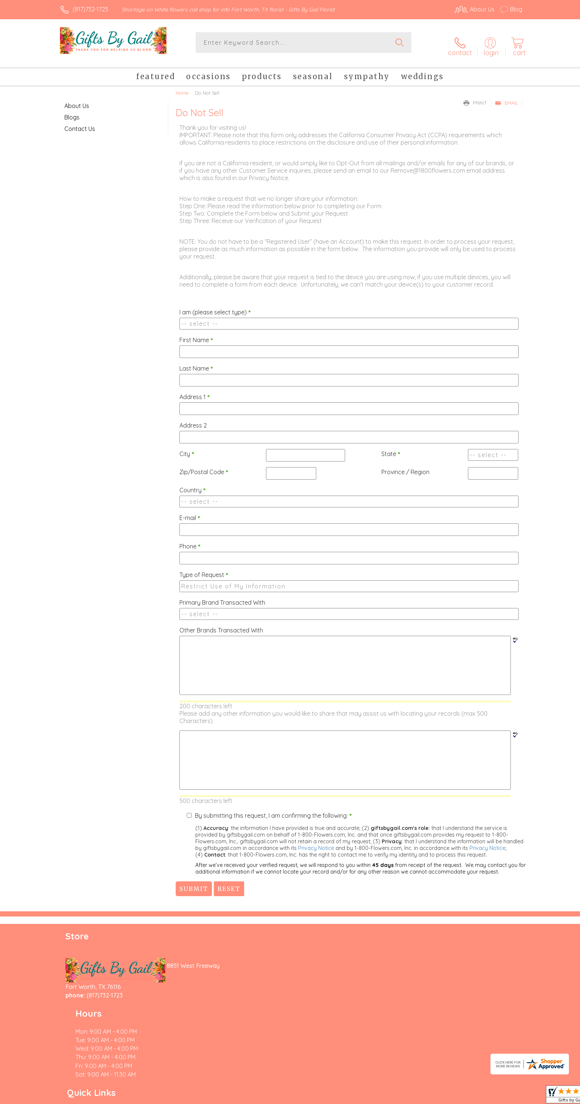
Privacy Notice (316, 842)
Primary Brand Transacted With (222, 596)
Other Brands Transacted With (221, 624)
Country (192, 484)
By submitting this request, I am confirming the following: (273, 809)
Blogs (72, 111)
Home (182, 87)
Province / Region (405, 466)
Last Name (196, 362)
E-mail (189, 512)
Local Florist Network (457, 1096)
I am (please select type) (215, 306)
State (390, 448)
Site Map (502, 1096)
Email (506, 97)
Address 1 (194, 391)
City (186, 448)
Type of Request (203, 569)
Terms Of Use (360, 1096)
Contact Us (79, 122)
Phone (189, 540)
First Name (196, 334)
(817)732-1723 (90, 9)
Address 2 (193, 419)
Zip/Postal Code (203, 466)
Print (475, 97)
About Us (76, 100)
